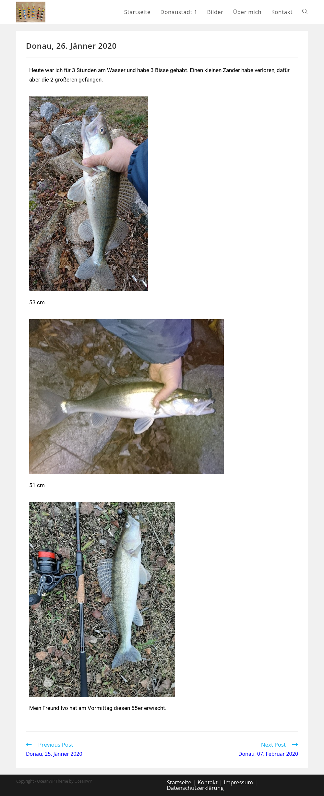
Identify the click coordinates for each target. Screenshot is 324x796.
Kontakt (208, 782)
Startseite (179, 782)
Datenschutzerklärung (195, 787)
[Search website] (305, 12)
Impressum (238, 782)
